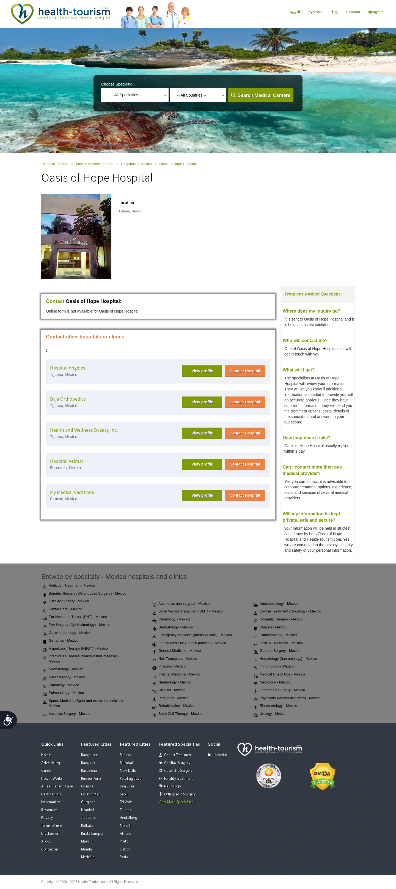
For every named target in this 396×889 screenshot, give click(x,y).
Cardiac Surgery (177, 763)
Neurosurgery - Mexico (64, 677)
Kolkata (87, 826)
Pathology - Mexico (61, 685)
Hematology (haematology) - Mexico (285, 659)
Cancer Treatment (178, 755)
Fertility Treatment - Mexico (278, 643)
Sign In (376, 12)
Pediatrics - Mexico (170, 698)
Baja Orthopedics (68, 399)
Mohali (125, 826)
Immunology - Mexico (274, 666)
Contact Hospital (245, 371)
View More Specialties (176, 802)
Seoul (124, 794)
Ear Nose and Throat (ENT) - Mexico (75, 617)
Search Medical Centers (264, 95)
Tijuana (126, 810)
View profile (202, 371)
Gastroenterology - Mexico (66, 633)
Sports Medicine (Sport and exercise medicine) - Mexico (84, 703)
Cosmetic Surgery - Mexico (278, 619)
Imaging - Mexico (169, 666)
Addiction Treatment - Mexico (69, 585)
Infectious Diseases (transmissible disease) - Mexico (81, 658)
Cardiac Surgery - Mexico (66, 601)
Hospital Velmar (66, 461)
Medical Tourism (55, 164)
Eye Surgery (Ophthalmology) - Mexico (76, 625)
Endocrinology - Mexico (275, 635)
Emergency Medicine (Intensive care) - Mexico (192, 635)
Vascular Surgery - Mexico (66, 714)
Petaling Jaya (131, 779)
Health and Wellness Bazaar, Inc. (84, 430)
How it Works (52, 779)
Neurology (172, 786)
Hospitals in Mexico (136, 164)
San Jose (127, 786)
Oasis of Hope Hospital (177, 164)
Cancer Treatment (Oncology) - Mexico (287, 611)
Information (51, 802)
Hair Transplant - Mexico (174, 659)
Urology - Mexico (270, 714)
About (46, 841)
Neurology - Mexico (272, 682)
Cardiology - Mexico (171, 619)
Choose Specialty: (116, 84)
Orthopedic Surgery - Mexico (279, 690)
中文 (334, 12)
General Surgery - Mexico (277, 651)
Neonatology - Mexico (63, 669)
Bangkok (88, 763)
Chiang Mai (90, 794)
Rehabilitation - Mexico (173, 706)
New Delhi (128, 771)
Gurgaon (88, 802)
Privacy (47, 818)
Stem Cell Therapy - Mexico (177, 714)
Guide (46, 771)
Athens (125, 834)
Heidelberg (129, 818)
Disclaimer (49, 834)
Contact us (50, 849)
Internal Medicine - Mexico (176, 674)
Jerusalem (89, 818)
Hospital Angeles (67, 368)
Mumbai (126, 763)
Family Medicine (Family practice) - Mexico (189, 643)
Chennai (88, 786)
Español (353, 12)
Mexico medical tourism (94, 164)
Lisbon (125, 849)
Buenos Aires (91, 779)
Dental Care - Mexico (62, 609)
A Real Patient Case (57, 786)
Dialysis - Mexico (270, 627)
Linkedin (217, 755)
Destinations (51, 794)
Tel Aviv (126, 802)
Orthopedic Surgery (180, 794)
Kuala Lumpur (92, 834)
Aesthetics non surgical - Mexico (181, 603)
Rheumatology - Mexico (275, 706)
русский (315, 12)
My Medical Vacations (72, 492)
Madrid (87, 841)
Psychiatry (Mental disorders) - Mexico (287, 698)
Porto (124, 841)
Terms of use (51, 826)
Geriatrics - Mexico (60, 640)
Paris (124, 857)
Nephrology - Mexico (171, 682)
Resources (49, 810)
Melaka (125, 755)
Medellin (88, 857)
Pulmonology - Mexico (63, 693)
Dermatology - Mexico (172, 627)
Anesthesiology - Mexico (276, 603)
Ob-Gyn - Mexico (168, 690)
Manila (86, 849)
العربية (295, 12)
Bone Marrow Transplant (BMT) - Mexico (187, 611)
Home (46, 755)
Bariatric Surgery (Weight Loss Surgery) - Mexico (84, 593)
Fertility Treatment (178, 779)
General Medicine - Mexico (176, 651)
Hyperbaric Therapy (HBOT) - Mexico (75, 648)
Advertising (50, 763)
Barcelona (89, 771)
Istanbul (87, 810)
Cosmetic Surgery (178, 771)
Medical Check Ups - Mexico (279, 674)
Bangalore (89, 755)
